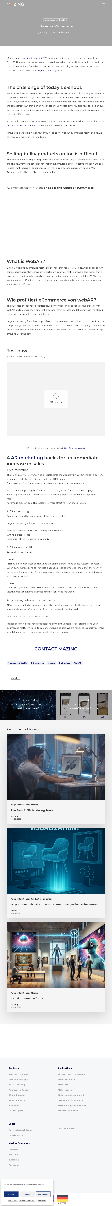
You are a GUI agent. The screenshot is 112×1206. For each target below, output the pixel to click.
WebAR (77, 663)
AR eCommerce (17, 1100)
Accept (11, 1194)
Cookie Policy (13, 1201)
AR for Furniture (66, 1079)
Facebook (14, 1165)
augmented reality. (47, 70)
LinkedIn (13, 1149)
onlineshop (64, 663)
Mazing (44, 32)
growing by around (32, 58)
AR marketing (27, 457)
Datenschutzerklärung (28, 1201)
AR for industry (66, 1090)
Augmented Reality (56, 20)
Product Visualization (41, 899)
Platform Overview (18, 1074)
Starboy (86, 93)
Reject (27, 1194)
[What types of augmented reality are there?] (28, 705)
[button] (103, 4)
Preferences (43, 1194)
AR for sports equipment (71, 1095)
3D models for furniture (70, 1100)
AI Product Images (18, 1079)
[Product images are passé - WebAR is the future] (84, 705)
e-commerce (37, 663)
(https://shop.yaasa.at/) (73, 448)
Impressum (42, 1201)
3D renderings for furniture (72, 1105)
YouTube (13, 1154)
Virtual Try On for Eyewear (72, 1074)
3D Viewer (14, 1105)
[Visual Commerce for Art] (56, 967)
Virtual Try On (16, 1110)
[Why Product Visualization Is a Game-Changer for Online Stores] (56, 873)
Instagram (14, 1160)
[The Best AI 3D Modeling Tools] (56, 779)
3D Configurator (17, 1095)
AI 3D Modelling (17, 1084)
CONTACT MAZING (56, 649)
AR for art (63, 1084)
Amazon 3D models (68, 1110)
